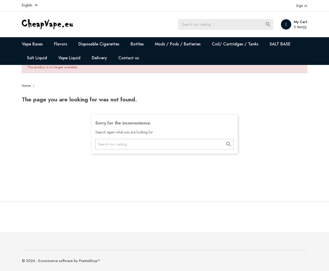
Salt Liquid (37, 58)
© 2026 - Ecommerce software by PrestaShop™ (61, 260)
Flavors (60, 44)
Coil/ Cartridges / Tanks (235, 44)
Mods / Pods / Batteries (177, 44)
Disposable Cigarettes (98, 44)
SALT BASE (280, 44)
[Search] (225, 24)
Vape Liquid (69, 58)
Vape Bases (32, 44)
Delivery (99, 58)
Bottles (137, 44)
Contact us (128, 58)
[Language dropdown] (30, 5)
